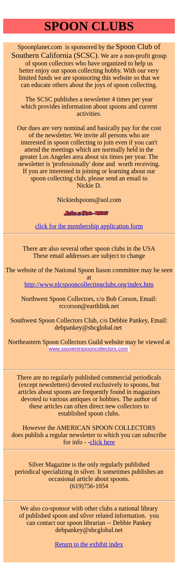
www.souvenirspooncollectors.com (88, 349)
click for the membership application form (89, 226)
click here (102, 442)
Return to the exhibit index (89, 544)
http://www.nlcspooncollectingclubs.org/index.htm (88, 284)
